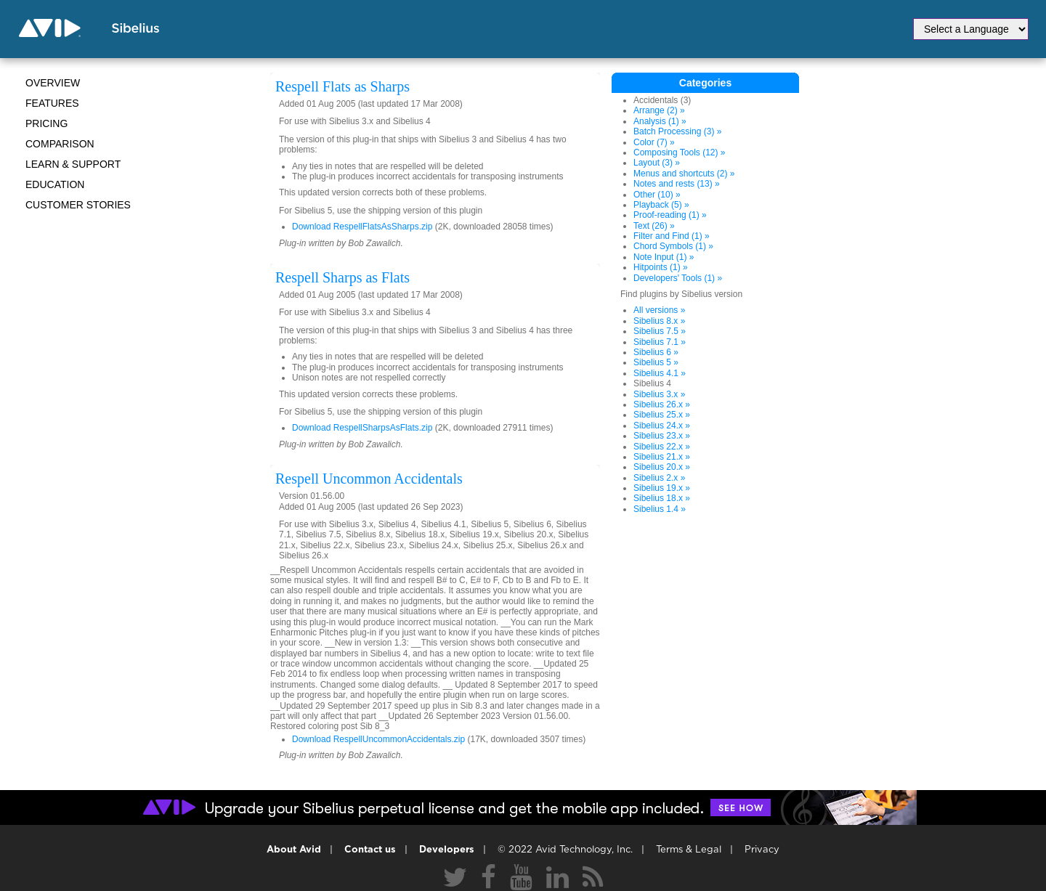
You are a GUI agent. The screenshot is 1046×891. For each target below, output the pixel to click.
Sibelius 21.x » (661, 457)
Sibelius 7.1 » (659, 342)
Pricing (46, 123)
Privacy (762, 850)
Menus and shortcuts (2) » (683, 173)
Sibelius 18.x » (661, 498)
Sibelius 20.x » (661, 467)
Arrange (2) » (659, 110)
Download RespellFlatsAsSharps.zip (362, 226)
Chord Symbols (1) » (673, 246)
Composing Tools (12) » (679, 152)
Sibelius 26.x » (661, 404)
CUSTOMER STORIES (78, 205)
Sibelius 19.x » (661, 488)
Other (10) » (657, 195)
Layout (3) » (656, 163)
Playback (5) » (661, 205)
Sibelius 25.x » (661, 415)
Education (54, 184)
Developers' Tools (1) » (677, 278)
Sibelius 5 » (655, 362)
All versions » (659, 310)
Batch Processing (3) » (677, 131)
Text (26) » (654, 226)
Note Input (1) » (663, 257)
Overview (52, 83)
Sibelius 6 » (655, 352)
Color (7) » (654, 142)
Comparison (59, 144)
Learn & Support (73, 164)
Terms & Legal (688, 850)
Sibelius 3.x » (659, 394)
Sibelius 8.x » (659, 321)
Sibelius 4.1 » (659, 373)
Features (52, 103)
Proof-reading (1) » (670, 215)
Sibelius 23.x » (661, 436)
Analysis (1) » (659, 121)
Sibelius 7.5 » (659, 331)
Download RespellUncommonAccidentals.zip (378, 739)
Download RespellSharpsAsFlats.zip (362, 428)
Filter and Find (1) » (671, 236)
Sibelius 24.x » (661, 425)
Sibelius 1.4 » (659, 509)
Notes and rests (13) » (676, 184)
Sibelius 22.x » (661, 447)
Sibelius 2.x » (659, 478)
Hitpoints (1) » (660, 267)
